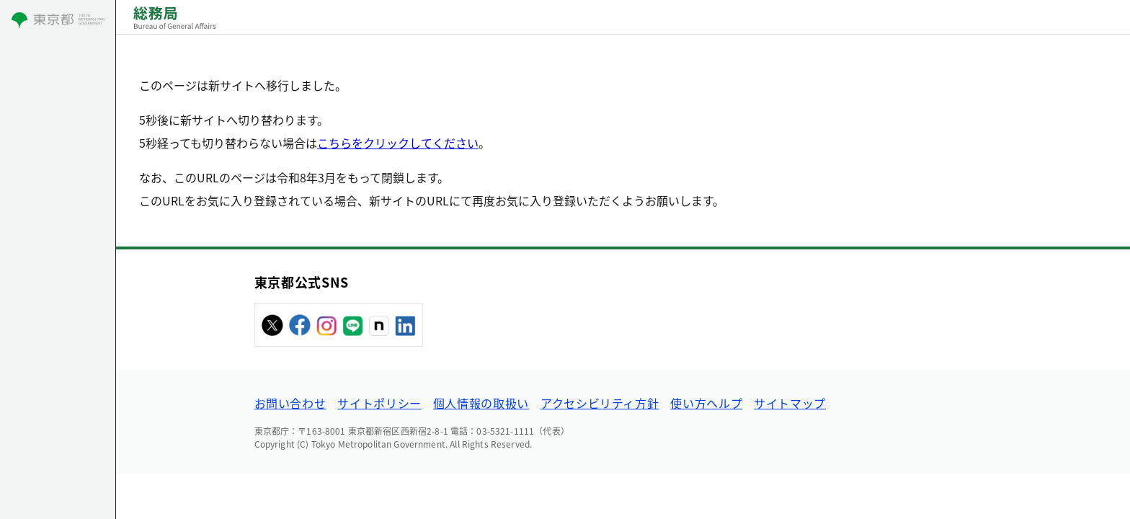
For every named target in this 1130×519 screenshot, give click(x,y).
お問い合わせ (290, 403)
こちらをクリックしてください (398, 142)
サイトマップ (790, 403)
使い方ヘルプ (706, 403)
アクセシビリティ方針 (599, 403)
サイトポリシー (379, 403)
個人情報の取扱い (481, 403)
